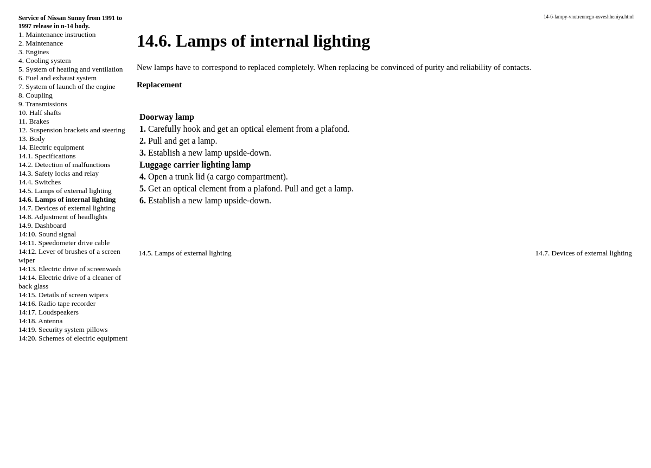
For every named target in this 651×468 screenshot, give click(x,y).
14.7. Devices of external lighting (66, 208)
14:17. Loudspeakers (48, 312)
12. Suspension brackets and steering (71, 130)
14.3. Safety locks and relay (58, 173)
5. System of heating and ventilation (70, 69)
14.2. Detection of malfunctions (64, 165)
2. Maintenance (40, 43)
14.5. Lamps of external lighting (65, 191)
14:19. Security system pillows (62, 329)
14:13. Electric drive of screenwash (69, 269)
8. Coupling (35, 95)
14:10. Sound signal (47, 234)
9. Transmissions (42, 104)
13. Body (31, 138)
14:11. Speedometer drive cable (64, 243)
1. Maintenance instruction (57, 34)
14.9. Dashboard (42, 225)
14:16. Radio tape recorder (56, 303)
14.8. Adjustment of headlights (62, 217)
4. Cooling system (44, 60)
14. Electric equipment (51, 147)
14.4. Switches (39, 182)
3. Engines (33, 52)
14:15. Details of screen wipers (63, 295)
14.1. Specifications (47, 156)
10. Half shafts (39, 112)
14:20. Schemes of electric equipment (72, 338)
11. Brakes (33, 121)
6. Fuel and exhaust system (57, 78)
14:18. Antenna (40, 321)
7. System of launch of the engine (67, 86)
